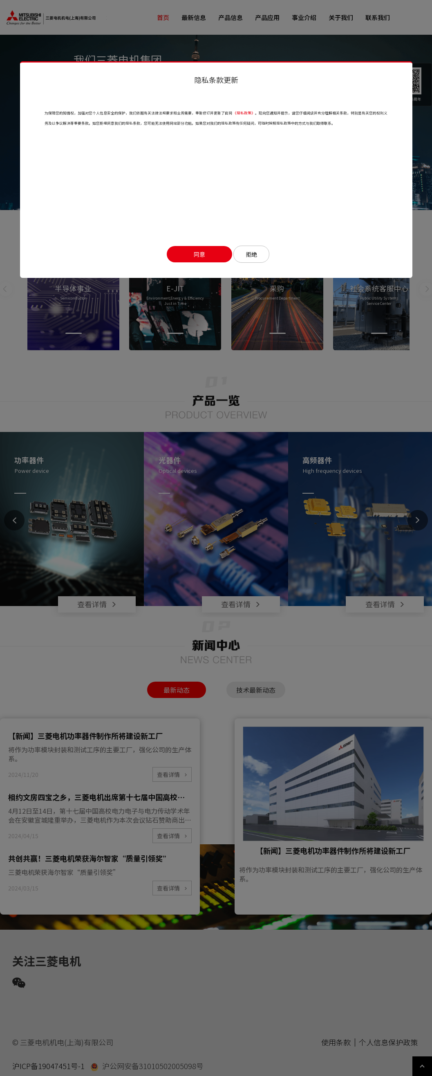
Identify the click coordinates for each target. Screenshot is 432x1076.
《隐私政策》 (244, 113)
